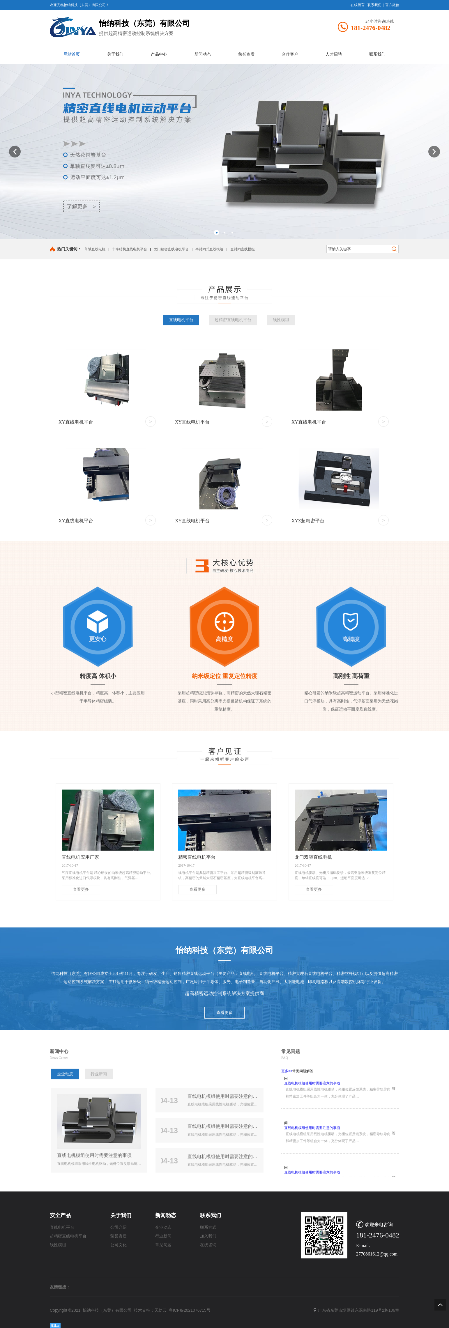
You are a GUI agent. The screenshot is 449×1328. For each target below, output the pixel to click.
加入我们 (208, 1236)
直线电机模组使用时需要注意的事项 (312, 1183)
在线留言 (358, 5)
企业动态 (65, 1170)
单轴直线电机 (94, 249)
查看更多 (224, 1089)
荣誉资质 (118, 1236)
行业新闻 (99, 1170)
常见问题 (163, 1245)
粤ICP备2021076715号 (190, 1310)
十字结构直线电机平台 (129, 249)
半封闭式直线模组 (209, 249)
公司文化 (118, 1245)
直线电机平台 (181, 511)
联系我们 (374, 5)
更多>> (286, 1168)
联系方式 (208, 1227)
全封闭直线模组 (242, 249)
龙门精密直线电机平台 (171, 249)
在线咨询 (208, 1245)
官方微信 (392, 5)
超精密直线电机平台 (233, 511)
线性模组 (281, 511)
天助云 (160, 1310)
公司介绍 (118, 1227)
